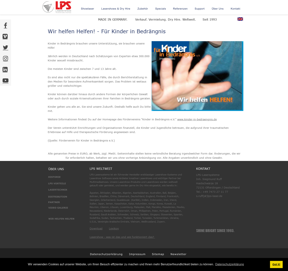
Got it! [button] (276, 264)
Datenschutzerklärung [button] (229, 264)
